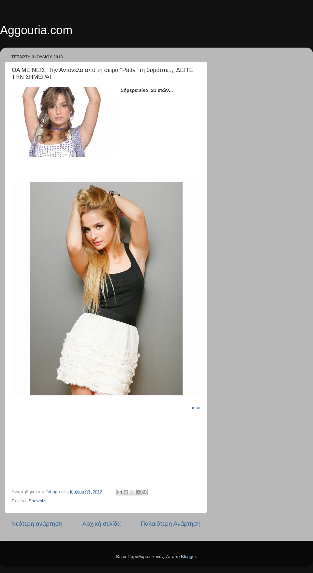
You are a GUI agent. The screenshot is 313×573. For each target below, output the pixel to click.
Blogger (188, 556)
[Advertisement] (110, 443)
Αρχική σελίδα (101, 523)
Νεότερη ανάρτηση (37, 523)
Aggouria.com (36, 30)
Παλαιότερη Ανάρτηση (171, 523)
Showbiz (37, 500)
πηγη (196, 407)
